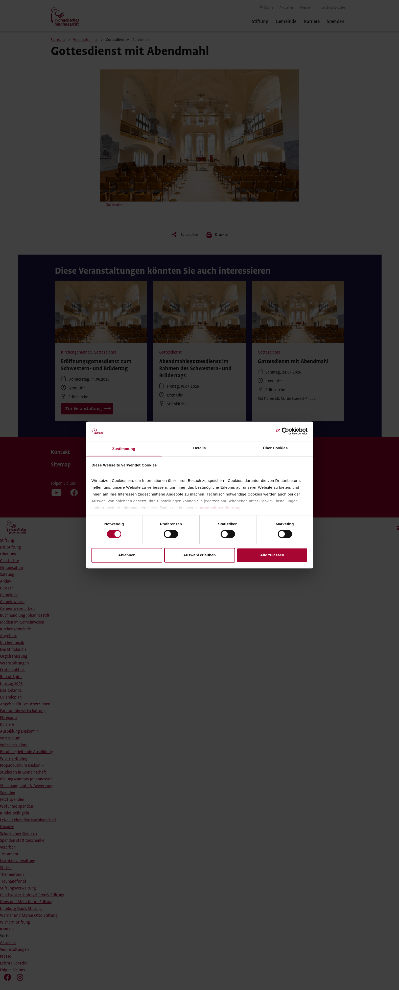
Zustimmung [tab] (123, 449)
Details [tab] (199, 448)
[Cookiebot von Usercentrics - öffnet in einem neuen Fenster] (285, 431)
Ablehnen (126, 555)
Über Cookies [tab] (275, 448)
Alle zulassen (272, 555)
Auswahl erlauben (199, 555)
